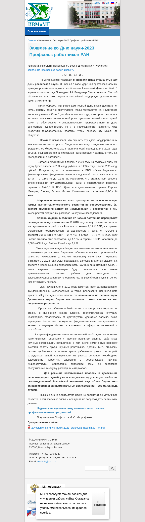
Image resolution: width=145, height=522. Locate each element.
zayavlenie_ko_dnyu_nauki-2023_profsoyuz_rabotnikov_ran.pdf (68, 427)
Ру (114, 2)
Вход (97, 2)
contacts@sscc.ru (46, 461)
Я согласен (99, 503)
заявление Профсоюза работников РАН (51, 69)
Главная (31, 40)
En (105, 2)
